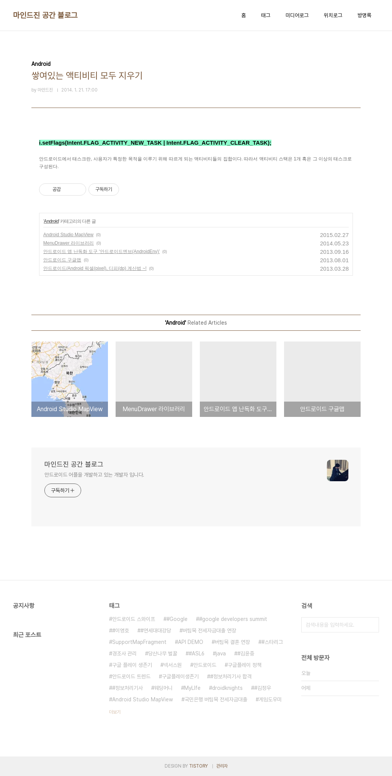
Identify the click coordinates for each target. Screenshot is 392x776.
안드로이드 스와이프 (133, 619)
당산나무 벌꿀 (162, 653)
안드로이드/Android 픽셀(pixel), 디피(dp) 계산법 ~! (95, 268)
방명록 (364, 15)
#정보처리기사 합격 (231, 676)
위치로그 (333, 15)
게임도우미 (270, 699)
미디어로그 (297, 15)
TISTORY (198, 766)
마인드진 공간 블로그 (45, 15)
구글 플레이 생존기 (132, 665)
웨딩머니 (163, 688)
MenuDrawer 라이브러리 (68, 243)
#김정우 (262, 688)
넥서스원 (172, 665)
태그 (265, 15)
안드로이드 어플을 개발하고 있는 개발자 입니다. (94, 475)
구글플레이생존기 (180, 676)
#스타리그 (272, 642)
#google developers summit (233, 619)
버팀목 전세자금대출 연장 (209, 630)
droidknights (227, 688)
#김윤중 (245, 653)
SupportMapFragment (139, 642)
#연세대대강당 (155, 630)
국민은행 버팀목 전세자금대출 (216, 699)
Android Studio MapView (68, 234)
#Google (177, 619)
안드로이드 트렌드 (131, 676)
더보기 (115, 712)
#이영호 (120, 630)
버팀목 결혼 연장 (232, 642)
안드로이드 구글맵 (62, 260)
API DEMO (190, 642)
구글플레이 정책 (244, 665)
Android (51, 221)
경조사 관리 (124, 653)
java (221, 653)
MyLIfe (192, 688)
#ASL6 (196, 653)
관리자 (222, 766)
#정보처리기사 (127, 688)
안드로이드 (204, 665)
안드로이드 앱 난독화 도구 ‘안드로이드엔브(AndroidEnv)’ (101, 251)
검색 (371, 625)
